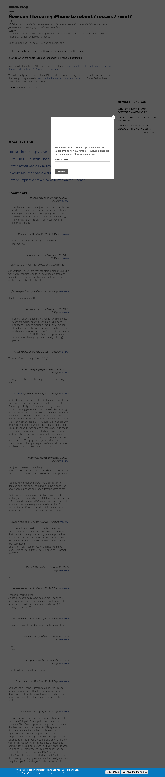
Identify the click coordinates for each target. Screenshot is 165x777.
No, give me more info (134, 772)
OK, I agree (113, 772)
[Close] (113, 117)
